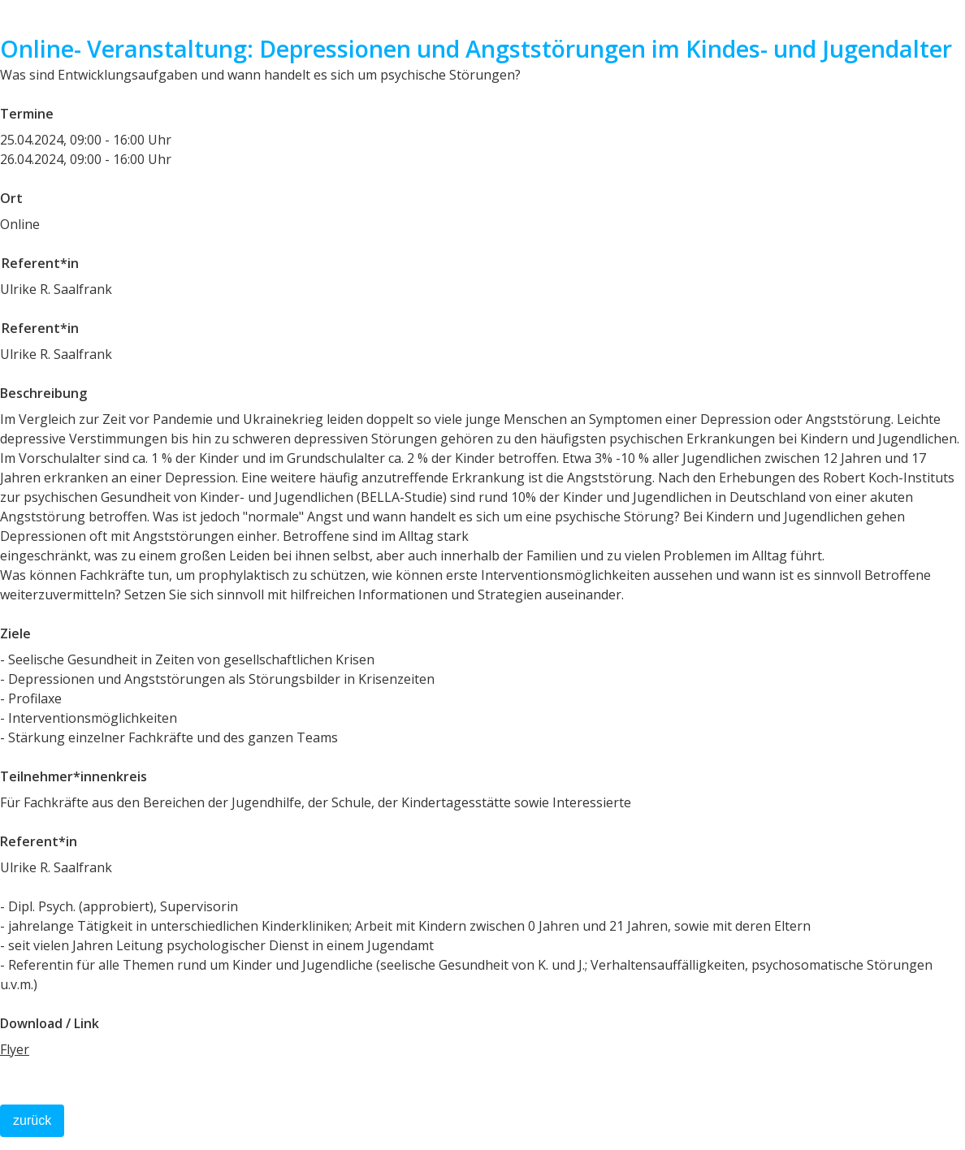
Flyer (14, 1049)
